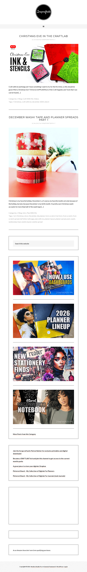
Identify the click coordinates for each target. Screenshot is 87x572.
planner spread (60, 219)
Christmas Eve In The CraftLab (43, 36)
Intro (24, 213)
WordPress (59, 566)
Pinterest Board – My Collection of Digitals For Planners (33, 471)
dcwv (26, 216)
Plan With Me (32, 213)
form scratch (50, 216)
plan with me (39, 219)
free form (58, 216)
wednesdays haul (15, 222)
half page (31, 219)
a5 (15, 216)
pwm (68, 219)
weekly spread (37, 222)
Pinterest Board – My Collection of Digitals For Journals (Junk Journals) (39, 476)
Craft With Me (28, 99)
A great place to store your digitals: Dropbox (29, 466)
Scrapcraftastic (43, 12)
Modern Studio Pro (36, 566)
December (32, 216)
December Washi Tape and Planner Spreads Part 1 (43, 118)
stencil (46, 102)
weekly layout (26, 222)
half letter (23, 219)
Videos (36, 99)
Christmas (17, 102)
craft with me (27, 102)
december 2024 (38, 102)
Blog (20, 99)
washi (73, 219)
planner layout (50, 219)
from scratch (67, 216)
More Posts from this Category (24, 434)
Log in (66, 566)
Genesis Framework (50, 566)
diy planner (41, 216)
